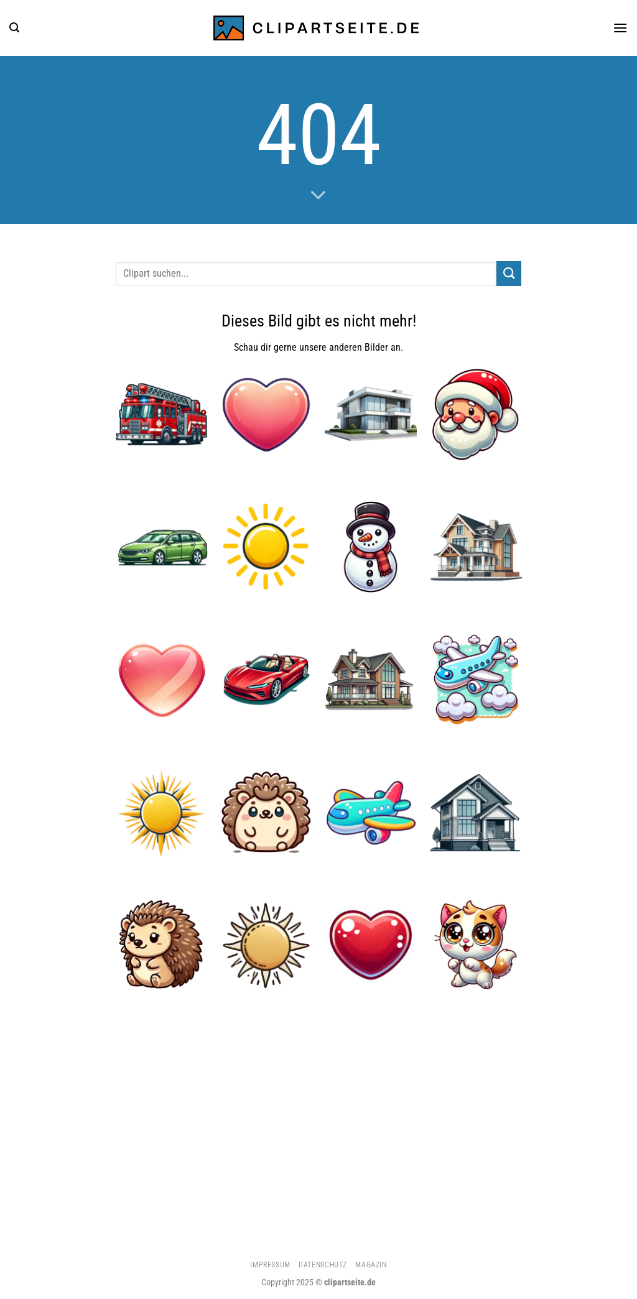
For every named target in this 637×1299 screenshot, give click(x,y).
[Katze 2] (475, 945)
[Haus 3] (371, 414)
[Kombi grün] (161, 547)
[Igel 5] (266, 812)
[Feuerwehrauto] (161, 414)
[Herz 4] (371, 945)
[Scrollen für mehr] (318, 196)
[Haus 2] (475, 547)
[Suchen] (14, 28)
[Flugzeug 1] (371, 812)
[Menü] (620, 27)
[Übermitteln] (508, 273)
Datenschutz (323, 1264)
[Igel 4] (161, 945)
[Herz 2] (266, 414)
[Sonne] (266, 547)
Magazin (370, 1264)
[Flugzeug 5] (475, 680)
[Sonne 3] (266, 945)
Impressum (270, 1264)
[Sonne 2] (161, 812)
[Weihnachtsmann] (475, 414)
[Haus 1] (371, 680)
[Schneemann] (371, 547)
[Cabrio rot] (266, 680)
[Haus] (475, 812)
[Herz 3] (161, 680)
